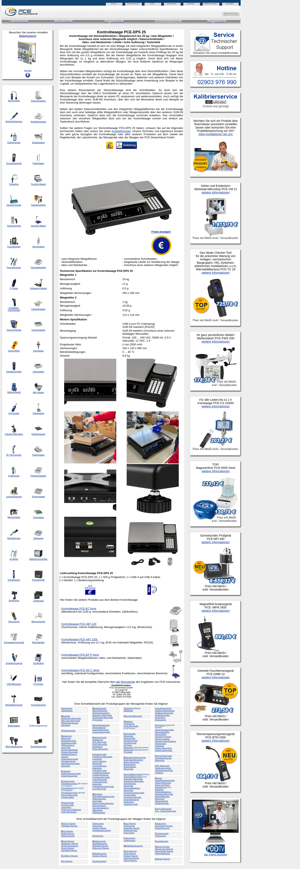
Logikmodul (38, 601)
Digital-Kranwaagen (69, 846)
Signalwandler (130, 795)
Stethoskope (129, 802)
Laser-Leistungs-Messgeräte (99, 762)
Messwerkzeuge (99, 805)
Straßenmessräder (162, 715)
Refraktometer (130, 764)
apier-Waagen (130, 851)
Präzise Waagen (130, 860)
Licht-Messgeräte (99, 779)
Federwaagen (98, 823)
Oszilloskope (129, 724)
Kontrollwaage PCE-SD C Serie (80, 670)
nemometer (66, 708)
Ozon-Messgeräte (131, 726)
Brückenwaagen (68, 836)
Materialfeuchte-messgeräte (99, 800)
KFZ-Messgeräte (99, 742)
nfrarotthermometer (101, 725)
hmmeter (128, 721)
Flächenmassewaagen (101, 830)
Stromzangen (160, 720)
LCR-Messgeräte (99, 770)
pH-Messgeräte (130, 743)
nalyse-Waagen (68, 823)
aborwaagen (129, 838)
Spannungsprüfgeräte (132, 797)
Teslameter (159, 746)
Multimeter (129, 708)
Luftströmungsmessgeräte (103, 786)
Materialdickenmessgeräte (103, 796)
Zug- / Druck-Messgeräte (165, 811)
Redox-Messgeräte (131, 762)
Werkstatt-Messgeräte (164, 794)
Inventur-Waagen (99, 856)
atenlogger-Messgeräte (66, 737)
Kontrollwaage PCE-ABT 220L (79, 639)
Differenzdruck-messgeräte (68, 746)
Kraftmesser (97, 746)
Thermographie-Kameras (165, 741)
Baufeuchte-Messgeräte (71, 718)
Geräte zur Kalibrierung (71, 809)
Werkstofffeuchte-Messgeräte (162, 797)
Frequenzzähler (67, 797)
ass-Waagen (66, 861)
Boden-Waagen (67, 833)
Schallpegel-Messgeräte (134, 781)
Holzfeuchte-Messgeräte (102, 717)
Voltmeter (159, 773)
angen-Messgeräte (163, 809)
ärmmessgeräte (99, 754)
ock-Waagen (67, 831)
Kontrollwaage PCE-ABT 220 (78, 624)
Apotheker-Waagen (69, 826)
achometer (160, 725)
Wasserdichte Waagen (164, 851)
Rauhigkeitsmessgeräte (133, 760)
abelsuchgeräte (99, 737)
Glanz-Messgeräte (68, 812)
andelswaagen (99, 841)
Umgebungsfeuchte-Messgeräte (163, 759)
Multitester (128, 710)
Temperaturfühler (162, 732)
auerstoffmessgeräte (133, 774)
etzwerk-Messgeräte (133, 716)
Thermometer (160, 743)
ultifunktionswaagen (133, 846)
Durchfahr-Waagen (69, 850)
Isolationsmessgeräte (101, 732)
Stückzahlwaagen (162, 828)
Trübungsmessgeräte (163, 750)
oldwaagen (97, 836)
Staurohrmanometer (163, 708)
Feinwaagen (97, 826)
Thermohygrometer (163, 736)
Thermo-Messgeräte (163, 748)
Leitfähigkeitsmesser (101, 773)
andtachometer (99, 708)
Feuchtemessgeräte (69, 783)
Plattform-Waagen (131, 858)
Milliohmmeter (98, 812)
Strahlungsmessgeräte (164, 713)
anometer (97, 794)
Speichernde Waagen (163, 826)
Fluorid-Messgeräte (69, 795)
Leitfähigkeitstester (100, 775)
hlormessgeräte (68, 730)
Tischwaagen (160, 836)
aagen (158, 778)
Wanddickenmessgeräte (165, 780)
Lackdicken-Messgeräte (102, 756)
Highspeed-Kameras (101, 713)
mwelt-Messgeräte (163, 756)
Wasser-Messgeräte (163, 783)
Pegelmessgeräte (131, 740)
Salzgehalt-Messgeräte (133, 779)
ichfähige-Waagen (69, 856)
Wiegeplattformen (162, 853)
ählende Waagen (162, 859)
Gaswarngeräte (67, 805)
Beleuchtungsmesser (69, 723)
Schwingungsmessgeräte (134, 793)
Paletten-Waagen (131, 856)
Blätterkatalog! (27, 35)
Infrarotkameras (99, 727)
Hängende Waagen (100, 846)
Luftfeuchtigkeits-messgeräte (100, 783)
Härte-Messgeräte (99, 710)
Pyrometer (128, 752)
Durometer (65, 766)
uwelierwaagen (99, 861)
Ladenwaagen (129, 840)
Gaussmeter (66, 807)
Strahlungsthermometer (165, 710)
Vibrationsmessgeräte (164, 770)
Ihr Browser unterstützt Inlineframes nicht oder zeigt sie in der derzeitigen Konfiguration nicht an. (233, 446)
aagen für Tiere (162, 846)
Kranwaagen (129, 833)
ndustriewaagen (99, 853)
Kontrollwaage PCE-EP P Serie (80, 654)
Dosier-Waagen (67, 848)
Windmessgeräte (162, 803)
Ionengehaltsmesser (100, 730)
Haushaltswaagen (99, 843)
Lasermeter (97, 759)
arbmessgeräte (67, 781)
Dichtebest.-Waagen (69, 843)
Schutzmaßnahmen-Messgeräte (132, 789)
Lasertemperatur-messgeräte (99, 767)
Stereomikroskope (131, 799)
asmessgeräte (67, 803)
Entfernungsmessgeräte (71, 773)
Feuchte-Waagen (99, 828)
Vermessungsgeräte (163, 768)
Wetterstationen (161, 801)
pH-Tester (128, 745)
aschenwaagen (161, 833)
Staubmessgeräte (131, 804)
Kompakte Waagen (132, 828)
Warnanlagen (160, 787)
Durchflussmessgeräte (70, 763)
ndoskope (66, 771)
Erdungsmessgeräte (69, 776)
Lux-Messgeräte (99, 789)
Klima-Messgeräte (100, 749)
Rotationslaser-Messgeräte (130, 767)
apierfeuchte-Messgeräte (130, 735)
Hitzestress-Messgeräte (102, 715)
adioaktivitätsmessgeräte (135, 757)
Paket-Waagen (130, 853)
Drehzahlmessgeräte (69, 759)
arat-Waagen (130, 823)
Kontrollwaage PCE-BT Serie (78, 608)
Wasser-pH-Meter (162, 785)
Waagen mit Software (164, 849)
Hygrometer (97, 720)
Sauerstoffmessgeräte (133, 776)
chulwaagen (160, 823)
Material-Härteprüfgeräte (103, 803)
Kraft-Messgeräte (99, 744)
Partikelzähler (129, 738)
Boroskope (65, 725)
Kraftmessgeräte (131, 830)
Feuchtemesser (67, 788)
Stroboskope (160, 717)
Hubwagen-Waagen (100, 848)
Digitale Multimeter (69, 750)
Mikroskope (97, 810)
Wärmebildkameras (163, 792)
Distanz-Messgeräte (69, 752)
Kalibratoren (97, 740)
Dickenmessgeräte (68, 743)
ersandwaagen (161, 841)
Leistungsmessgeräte (101, 777)
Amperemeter (67, 710)
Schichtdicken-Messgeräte (130, 784)
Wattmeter (159, 789)
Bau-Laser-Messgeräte (70, 720)
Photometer (129, 747)
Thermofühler (161, 734)
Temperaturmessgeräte (164, 730)
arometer (65, 716)
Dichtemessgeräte (68, 740)
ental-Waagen (67, 841)
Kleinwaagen (129, 826)
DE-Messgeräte (162, 766)
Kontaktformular (121, 131)
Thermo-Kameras (162, 739)
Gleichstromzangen (100, 808)
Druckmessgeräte (68, 761)
